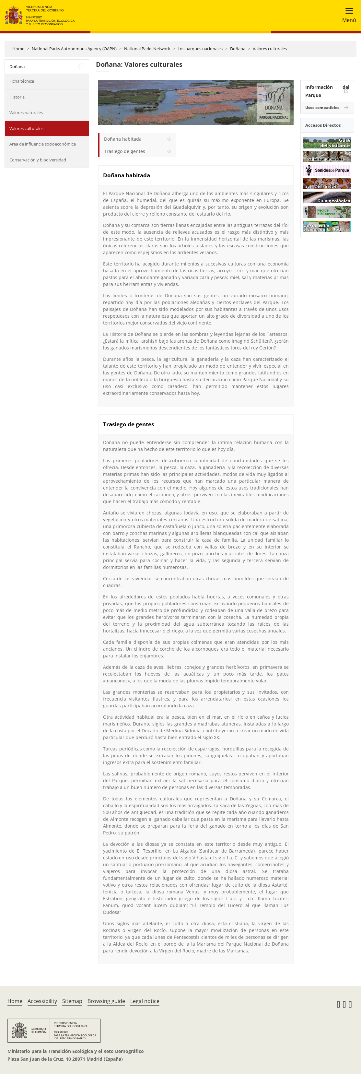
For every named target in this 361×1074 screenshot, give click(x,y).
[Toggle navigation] (347, 15)
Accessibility (42, 1001)
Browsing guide (106, 1001)
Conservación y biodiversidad (37, 160)
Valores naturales (26, 112)
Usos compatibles (322, 107)
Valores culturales (270, 49)
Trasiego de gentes (124, 151)
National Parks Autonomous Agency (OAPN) (74, 49)
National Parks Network (147, 49)
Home (18, 49)
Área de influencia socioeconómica (42, 144)
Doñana (237, 49)
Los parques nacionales (200, 49)
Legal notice (144, 1001)
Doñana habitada (123, 139)
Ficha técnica (21, 81)
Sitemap (72, 1001)
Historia (17, 97)
